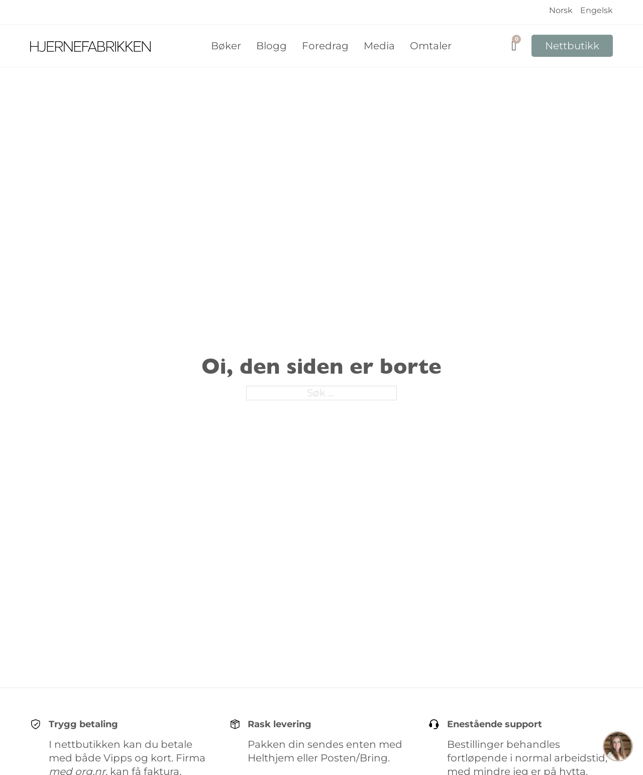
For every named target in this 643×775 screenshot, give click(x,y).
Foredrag (325, 46)
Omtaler (431, 46)
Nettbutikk (572, 46)
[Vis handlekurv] (513, 46)
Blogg (271, 46)
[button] (618, 748)
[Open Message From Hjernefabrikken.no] (618, 748)
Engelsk (596, 10)
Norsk (561, 10)
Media (379, 46)
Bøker (226, 46)
